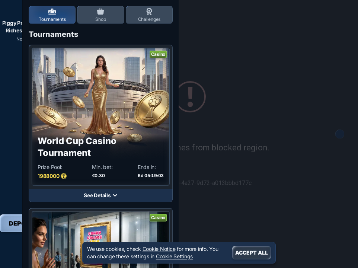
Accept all (251, 252)
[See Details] (115, 195)
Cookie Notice (159, 249)
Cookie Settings (174, 256)
